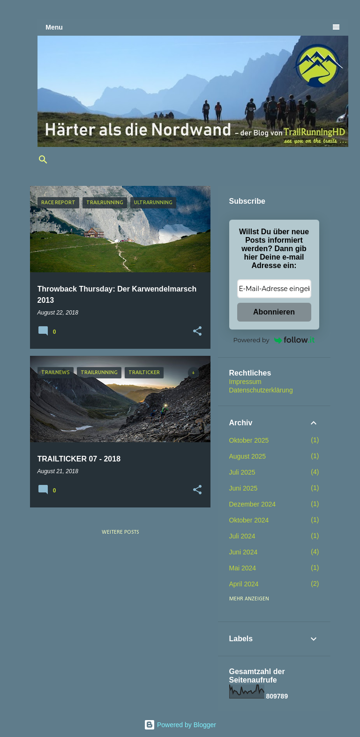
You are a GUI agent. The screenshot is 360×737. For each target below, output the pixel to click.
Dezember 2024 (252, 504)
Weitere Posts (120, 532)
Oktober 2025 (249, 440)
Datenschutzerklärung (261, 390)
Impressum (245, 381)
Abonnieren (274, 312)
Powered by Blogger (180, 725)
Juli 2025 (242, 472)
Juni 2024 (243, 552)
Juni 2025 (243, 488)
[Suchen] (43, 159)
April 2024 (244, 584)
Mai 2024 (242, 568)
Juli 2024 (242, 536)
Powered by (274, 340)
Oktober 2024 (249, 520)
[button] (197, 331)
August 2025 (247, 456)
